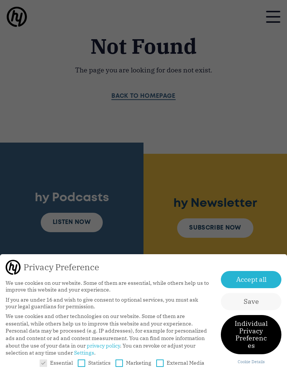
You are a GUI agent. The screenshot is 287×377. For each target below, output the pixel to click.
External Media (180, 362)
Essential (56, 362)
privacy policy (103, 345)
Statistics (94, 362)
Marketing (133, 362)
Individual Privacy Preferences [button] (251, 334)
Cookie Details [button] (251, 361)
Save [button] (251, 301)
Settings (84, 352)
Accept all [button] (251, 279)
